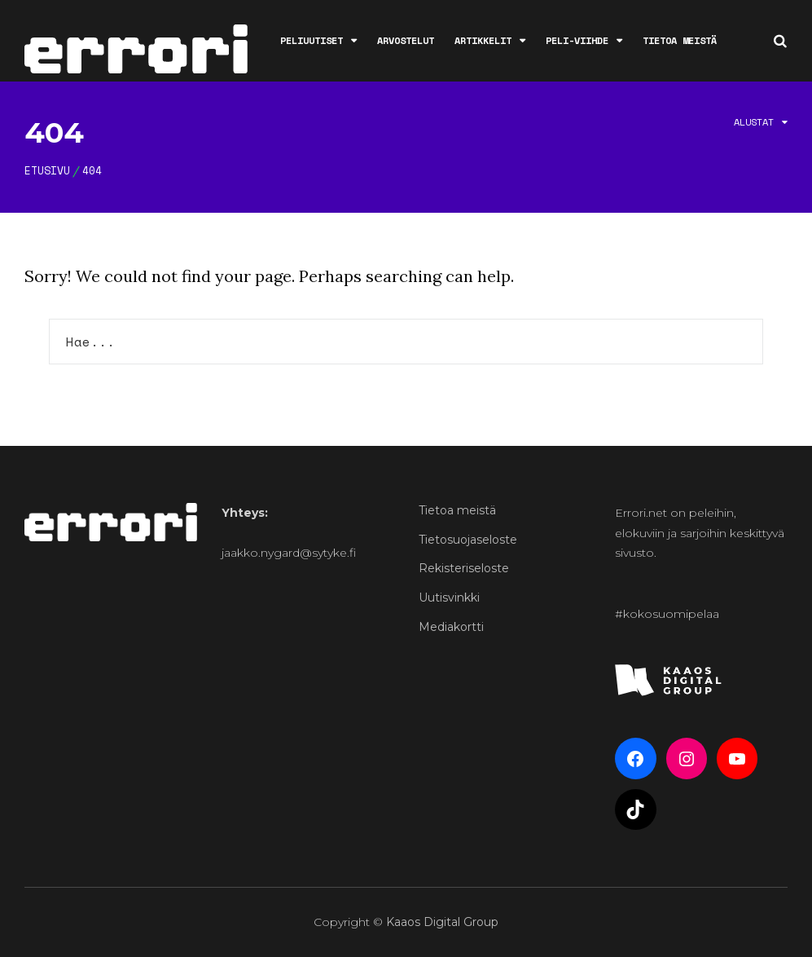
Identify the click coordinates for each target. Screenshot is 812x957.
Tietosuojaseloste (468, 539)
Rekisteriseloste (464, 568)
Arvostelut (405, 40)
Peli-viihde (577, 40)
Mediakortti (451, 627)
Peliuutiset (311, 40)
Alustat (754, 122)
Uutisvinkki (449, 597)
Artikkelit (482, 40)
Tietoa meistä (680, 40)
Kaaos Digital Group (442, 922)
